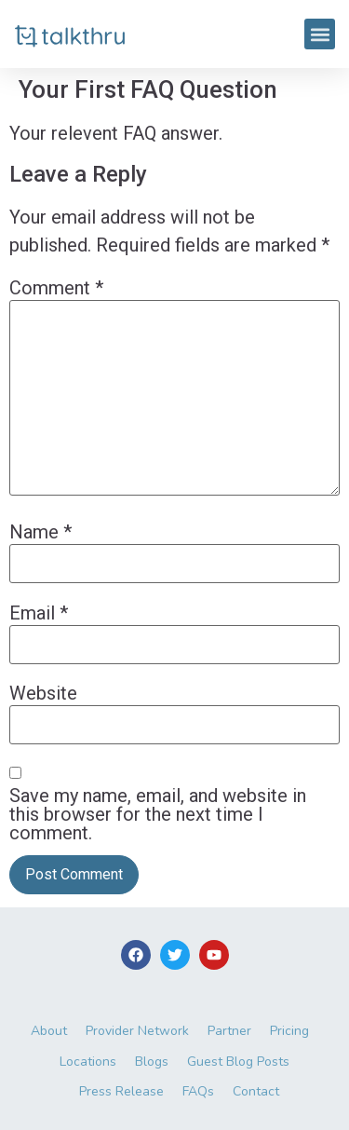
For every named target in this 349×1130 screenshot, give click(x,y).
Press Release (121, 1091)
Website (43, 693)
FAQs (198, 1091)
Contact (256, 1091)
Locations (88, 1061)
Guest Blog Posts (238, 1061)
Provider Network (137, 1031)
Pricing (289, 1031)
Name (40, 532)
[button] (319, 34)
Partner (229, 1031)
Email (38, 613)
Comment (56, 288)
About (49, 1031)
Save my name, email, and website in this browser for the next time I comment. (157, 814)
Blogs (151, 1061)
